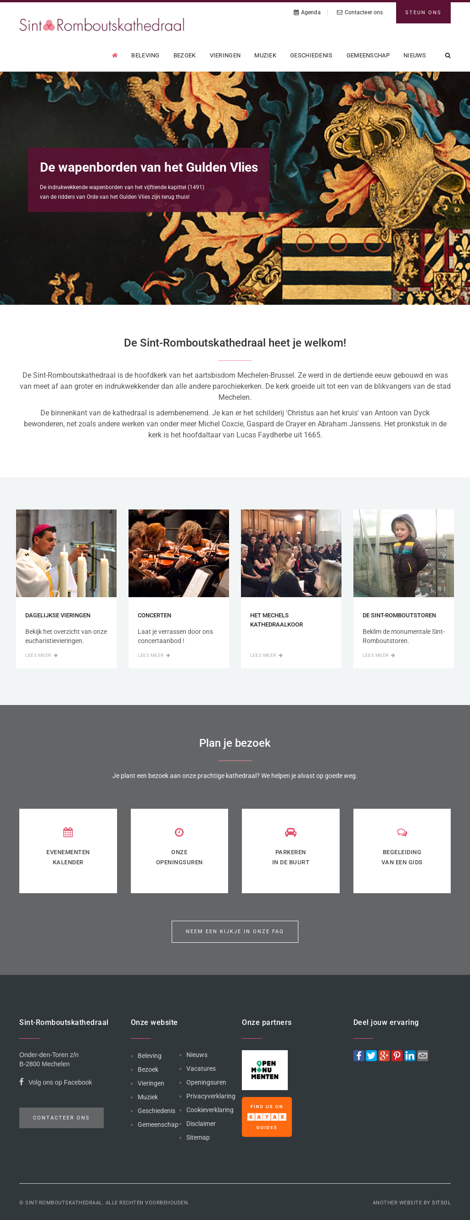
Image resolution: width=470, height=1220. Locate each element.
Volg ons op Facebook (55, 1083)
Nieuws (414, 55)
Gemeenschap (368, 55)
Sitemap (198, 1137)
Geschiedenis (311, 55)
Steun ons (423, 13)
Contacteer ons (360, 12)
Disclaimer (201, 1123)
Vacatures (201, 1068)
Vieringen (225, 55)
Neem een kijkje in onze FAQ (235, 932)
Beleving (145, 55)
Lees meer (41, 655)
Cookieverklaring (210, 1110)
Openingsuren (206, 1082)
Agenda (307, 12)
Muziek (265, 55)
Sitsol (441, 1203)
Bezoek (184, 55)
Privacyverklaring (210, 1096)
